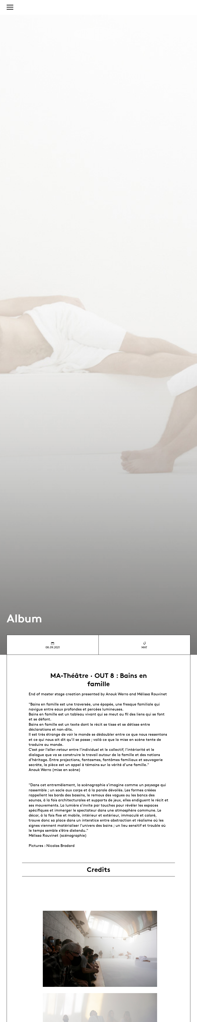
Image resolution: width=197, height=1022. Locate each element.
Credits (98, 870)
